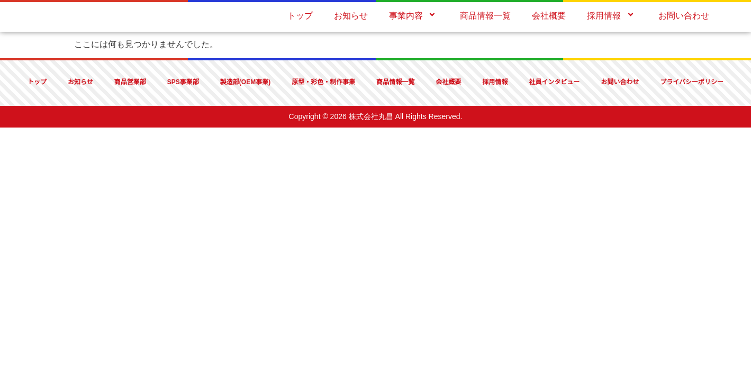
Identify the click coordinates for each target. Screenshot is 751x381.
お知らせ (351, 15)
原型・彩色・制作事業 (323, 82)
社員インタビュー (554, 82)
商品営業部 (130, 82)
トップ (300, 15)
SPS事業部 (183, 82)
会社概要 (549, 15)
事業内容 (414, 16)
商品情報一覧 (485, 15)
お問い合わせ (683, 15)
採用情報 (612, 16)
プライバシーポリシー (691, 82)
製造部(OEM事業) (245, 82)
